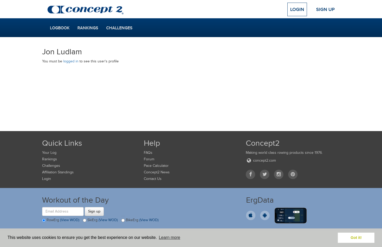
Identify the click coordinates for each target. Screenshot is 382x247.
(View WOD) (69, 220)
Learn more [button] (169, 237)
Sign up (94, 211)
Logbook (60, 28)
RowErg (60, 220)
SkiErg (100, 220)
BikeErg (139, 220)
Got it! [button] (356, 238)
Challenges (119, 28)
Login (297, 9)
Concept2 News (157, 172)
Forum (149, 159)
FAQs (148, 153)
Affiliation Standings (58, 172)
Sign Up (325, 9)
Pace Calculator (156, 166)
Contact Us (153, 179)
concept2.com (261, 160)
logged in (70, 61)
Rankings (87, 28)
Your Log (49, 153)
